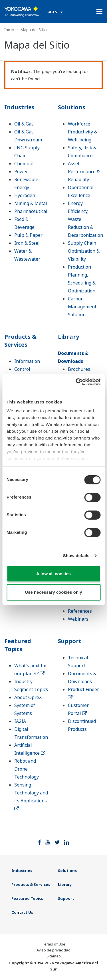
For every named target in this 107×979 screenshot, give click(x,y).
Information (27, 361)
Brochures (79, 369)
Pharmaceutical (30, 211)
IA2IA (20, 721)
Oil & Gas (24, 124)
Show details (76, 555)
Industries (19, 107)
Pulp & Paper (28, 235)
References (80, 611)
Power (21, 171)
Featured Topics (17, 645)
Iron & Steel (27, 243)
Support (70, 641)
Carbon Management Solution (82, 307)
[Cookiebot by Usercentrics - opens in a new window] (76, 382)
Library (68, 336)
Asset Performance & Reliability (84, 171)
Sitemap (54, 956)
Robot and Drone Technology (26, 769)
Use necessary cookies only (53, 592)
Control (22, 369)
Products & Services (20, 340)
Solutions (71, 107)
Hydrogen (24, 195)
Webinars (78, 619)
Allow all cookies (53, 573)
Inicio (9, 29)
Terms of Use (53, 944)
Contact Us (22, 912)
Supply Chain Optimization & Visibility (84, 251)
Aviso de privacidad (53, 950)
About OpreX (28, 697)
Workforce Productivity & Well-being (82, 132)
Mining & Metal (30, 203)
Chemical (24, 163)
